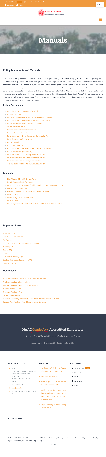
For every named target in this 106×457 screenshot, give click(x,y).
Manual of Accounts (14, 195)
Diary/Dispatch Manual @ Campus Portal (21, 179)
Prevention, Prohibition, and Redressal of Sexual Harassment (29, 192)
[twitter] (55, 445)
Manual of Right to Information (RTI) (20, 198)
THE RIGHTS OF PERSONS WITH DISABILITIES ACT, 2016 (27, 164)
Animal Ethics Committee (16, 127)
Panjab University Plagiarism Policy (19, 152)
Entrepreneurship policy (15, 145)
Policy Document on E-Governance (19, 139)
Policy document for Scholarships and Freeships (24, 161)
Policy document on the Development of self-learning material (29, 148)
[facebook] (51, 445)
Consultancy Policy (14, 142)
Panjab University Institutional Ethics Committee (24, 124)
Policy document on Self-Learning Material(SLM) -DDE (26, 155)
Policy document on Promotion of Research (22, 111)
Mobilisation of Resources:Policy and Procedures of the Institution (30, 117)
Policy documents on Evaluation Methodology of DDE (26, 158)
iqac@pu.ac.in (17, 388)
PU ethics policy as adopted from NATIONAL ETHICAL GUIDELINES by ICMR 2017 (35, 204)
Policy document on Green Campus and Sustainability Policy (28, 136)
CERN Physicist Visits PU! (49, 377)
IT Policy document (14, 114)
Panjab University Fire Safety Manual (20, 182)
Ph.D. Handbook (13, 201)
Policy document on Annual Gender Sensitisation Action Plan (28, 120)
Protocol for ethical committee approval (21, 130)
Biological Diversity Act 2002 (17, 188)
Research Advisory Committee (18, 133)
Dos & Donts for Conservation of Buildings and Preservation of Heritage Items (35, 185)
